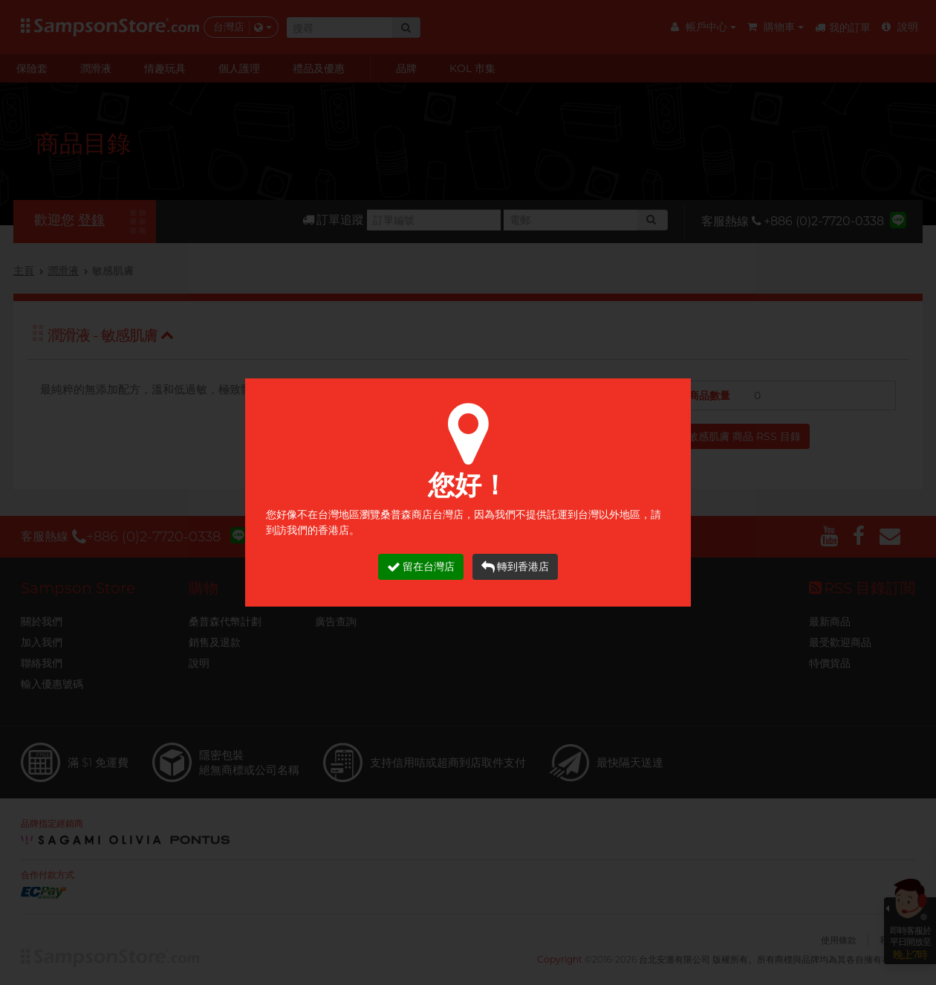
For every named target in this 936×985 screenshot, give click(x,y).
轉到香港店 (515, 567)
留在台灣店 (421, 567)
